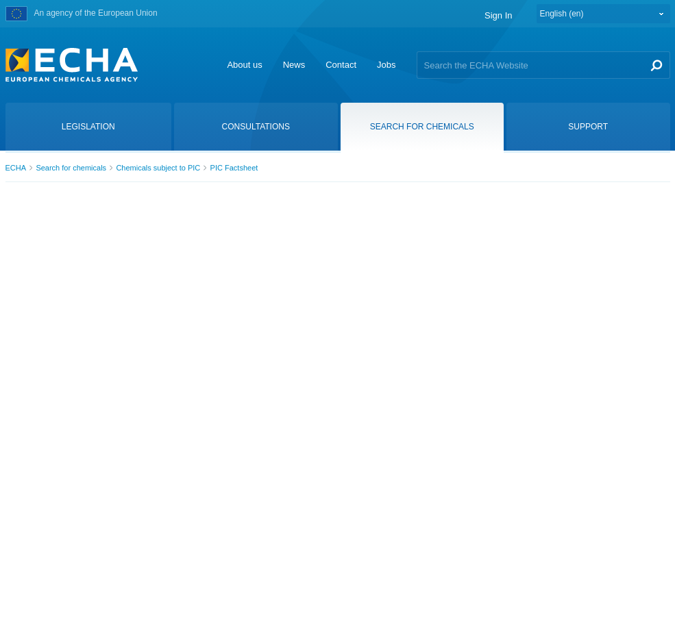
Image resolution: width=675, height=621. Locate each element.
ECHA (16, 168)
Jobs (386, 65)
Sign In (498, 15)
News (294, 65)
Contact (341, 65)
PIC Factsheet (234, 168)
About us (244, 65)
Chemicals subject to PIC (158, 168)
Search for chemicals (71, 168)
